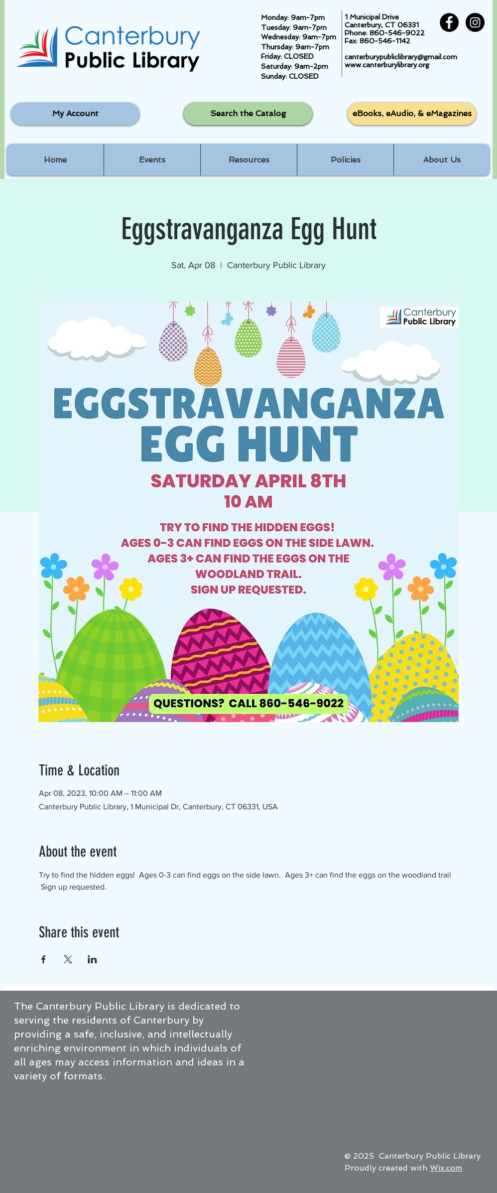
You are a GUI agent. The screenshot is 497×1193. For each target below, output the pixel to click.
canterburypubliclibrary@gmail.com (401, 57)
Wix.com (446, 1168)
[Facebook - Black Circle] (449, 22)
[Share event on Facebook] (43, 959)
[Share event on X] (68, 959)
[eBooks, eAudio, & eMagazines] (412, 114)
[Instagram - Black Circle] (475, 22)
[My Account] (75, 114)
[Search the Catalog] (248, 114)
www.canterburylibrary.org (387, 65)
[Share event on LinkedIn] (92, 959)
